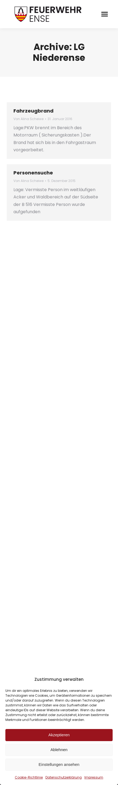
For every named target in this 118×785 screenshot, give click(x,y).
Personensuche (33, 172)
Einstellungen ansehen (59, 764)
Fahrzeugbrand (33, 110)
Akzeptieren (59, 735)
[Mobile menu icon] (104, 14)
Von (28, 119)
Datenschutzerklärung (63, 777)
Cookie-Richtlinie (29, 777)
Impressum (93, 777)
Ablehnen (59, 749)
